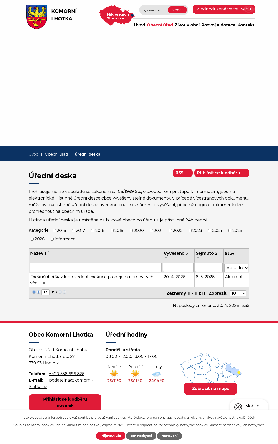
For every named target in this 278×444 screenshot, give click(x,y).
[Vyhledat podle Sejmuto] (209, 267)
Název (38, 253)
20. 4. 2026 (174, 276)
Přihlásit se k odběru (221, 173)
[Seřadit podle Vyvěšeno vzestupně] (166, 257)
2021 (158, 230)
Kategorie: (39, 230)
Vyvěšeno (176, 253)
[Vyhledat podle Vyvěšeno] (178, 267)
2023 (197, 230)
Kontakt (246, 25)
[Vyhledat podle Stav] (236, 267)
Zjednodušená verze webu (224, 9)
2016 (61, 230)
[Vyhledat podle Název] (96, 267)
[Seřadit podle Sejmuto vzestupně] (198, 257)
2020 (139, 230)
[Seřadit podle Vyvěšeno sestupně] (166, 259)
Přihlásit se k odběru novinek (65, 401)
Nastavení (171, 436)
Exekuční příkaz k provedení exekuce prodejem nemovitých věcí (91, 279)
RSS (181, 173)
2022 (177, 230)
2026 (40, 238)
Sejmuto (206, 253)
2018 (99, 230)
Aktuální (234, 276)
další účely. (247, 417)
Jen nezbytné (141, 436)
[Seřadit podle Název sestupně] (48, 253)
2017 (80, 230)
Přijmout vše (108, 436)
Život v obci (187, 25)
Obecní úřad (160, 25)
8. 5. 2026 (205, 276)
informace (65, 238)
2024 (217, 230)
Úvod (139, 25)
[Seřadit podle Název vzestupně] (48, 251)
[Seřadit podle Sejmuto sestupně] (198, 259)
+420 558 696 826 (66, 372)
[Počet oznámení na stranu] (238, 292)
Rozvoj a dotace (218, 25)
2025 (237, 230)
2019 (119, 230)
